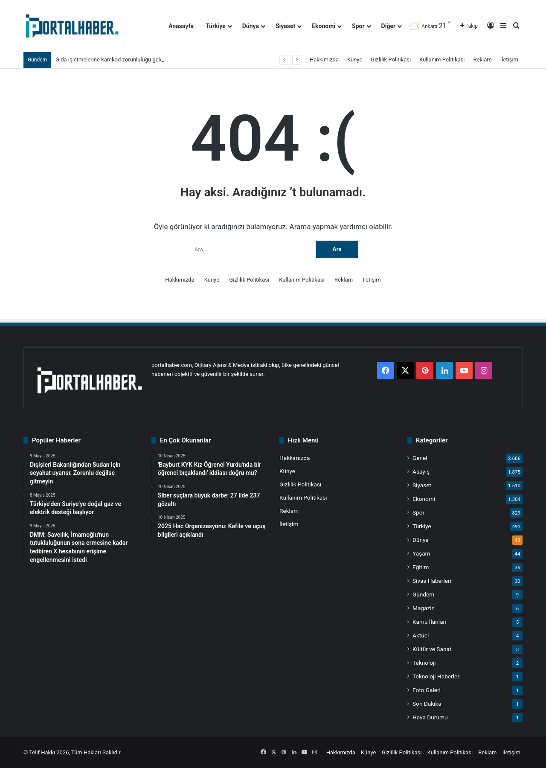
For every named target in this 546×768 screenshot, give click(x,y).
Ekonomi (323, 26)
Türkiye (216, 26)
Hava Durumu (429, 717)
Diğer (388, 26)
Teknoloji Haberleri (436, 676)
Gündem (423, 594)
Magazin (423, 608)
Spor (358, 26)
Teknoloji (424, 662)
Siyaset (285, 26)
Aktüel (420, 635)
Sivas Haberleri (431, 580)
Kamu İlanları (429, 621)
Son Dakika (426, 703)
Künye (354, 59)
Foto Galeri (426, 690)
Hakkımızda (324, 59)
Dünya (250, 26)
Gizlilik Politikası (391, 59)
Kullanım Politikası (442, 59)
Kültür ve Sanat (431, 649)
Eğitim (420, 567)
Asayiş (421, 471)
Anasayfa (181, 26)
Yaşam (421, 553)
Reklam (482, 59)
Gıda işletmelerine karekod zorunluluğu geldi (109, 59)
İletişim (509, 59)
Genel (419, 457)
